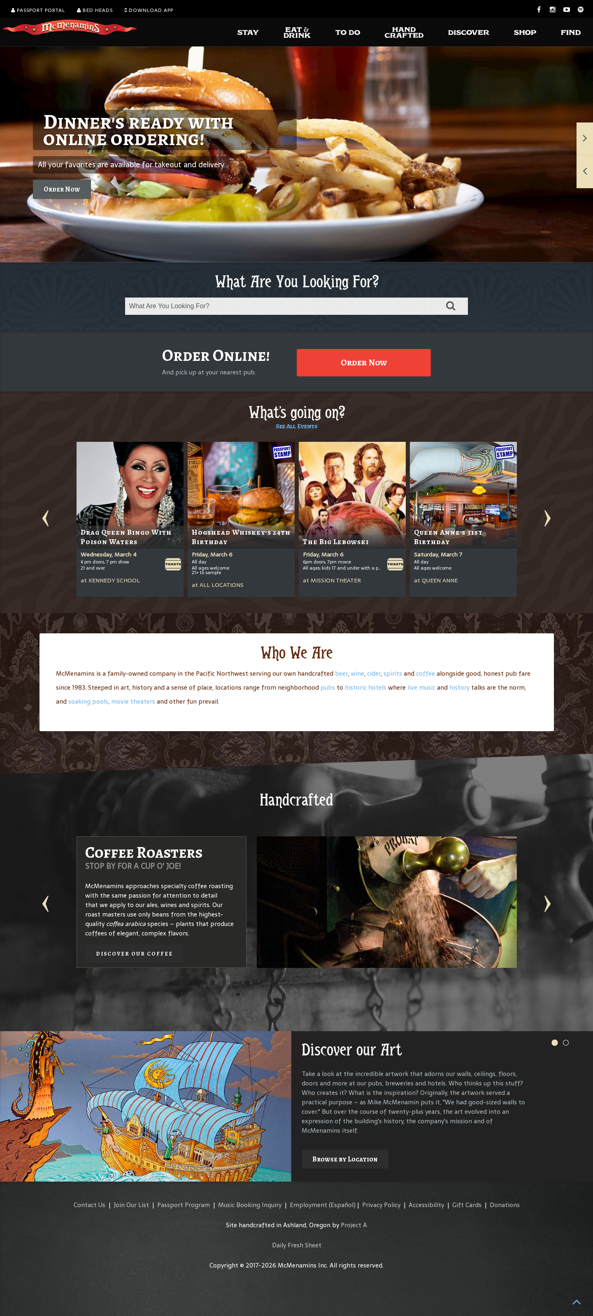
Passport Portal (38, 10)
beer (341, 673)
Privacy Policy (381, 1205)
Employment (308, 1205)
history (459, 687)
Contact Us (89, 1205)
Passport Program (183, 1205)
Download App (149, 10)
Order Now (62, 189)
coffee (425, 673)
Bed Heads (95, 10)
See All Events (297, 426)
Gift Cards (466, 1205)
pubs (328, 687)
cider (374, 673)
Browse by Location (345, 1159)
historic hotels (365, 687)
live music (421, 687)
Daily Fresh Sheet (296, 1245)
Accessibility (426, 1205)
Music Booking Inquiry (249, 1205)
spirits (393, 673)
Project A (354, 1225)
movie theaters (133, 701)
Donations (505, 1205)
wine (357, 673)
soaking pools (88, 701)
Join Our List (131, 1205)
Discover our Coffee (134, 953)
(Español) (342, 1205)
